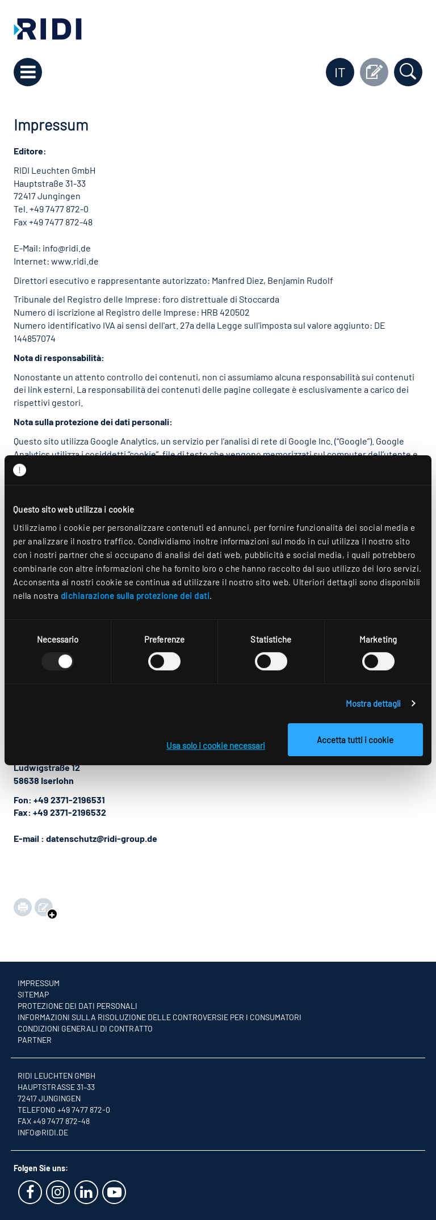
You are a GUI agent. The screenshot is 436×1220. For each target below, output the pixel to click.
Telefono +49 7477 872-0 (64, 1109)
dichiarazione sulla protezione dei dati (135, 595)
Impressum (39, 983)
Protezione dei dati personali (77, 1006)
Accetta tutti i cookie (355, 740)
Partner (35, 1040)
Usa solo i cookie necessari (215, 745)
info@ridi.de (43, 1132)
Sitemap (33, 994)
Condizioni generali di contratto (85, 1028)
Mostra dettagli (373, 703)
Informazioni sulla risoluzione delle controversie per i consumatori (159, 1017)
